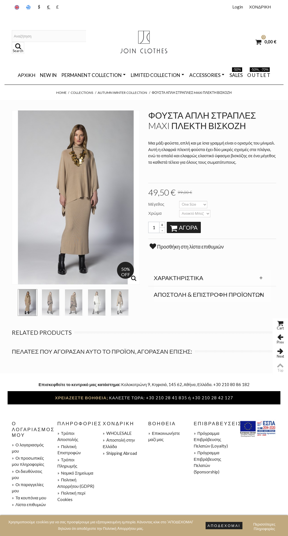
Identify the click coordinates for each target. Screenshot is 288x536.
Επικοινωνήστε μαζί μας (164, 436)
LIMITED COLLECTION (157, 75)
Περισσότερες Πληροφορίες (264, 525)
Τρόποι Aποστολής (67, 436)
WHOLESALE (117, 433)
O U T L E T (258, 74)
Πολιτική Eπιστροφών (69, 449)
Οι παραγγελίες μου (28, 487)
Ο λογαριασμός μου (28, 448)
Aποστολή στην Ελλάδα (119, 443)
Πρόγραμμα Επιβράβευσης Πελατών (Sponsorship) (207, 462)
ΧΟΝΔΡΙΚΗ (260, 6)
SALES (236, 74)
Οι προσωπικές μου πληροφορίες (28, 461)
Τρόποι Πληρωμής (67, 463)
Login (237, 6)
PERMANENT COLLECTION (93, 75)
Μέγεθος (156, 204)
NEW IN (48, 75)
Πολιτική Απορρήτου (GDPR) (75, 483)
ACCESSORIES (206, 75)
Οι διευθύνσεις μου (27, 474)
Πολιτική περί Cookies (71, 496)
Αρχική (26, 75)
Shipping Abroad (120, 453)
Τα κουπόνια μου (29, 497)
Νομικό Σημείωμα (75, 472)
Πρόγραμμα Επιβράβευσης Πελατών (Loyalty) (211, 439)
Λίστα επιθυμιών (29, 504)
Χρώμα (155, 213)
